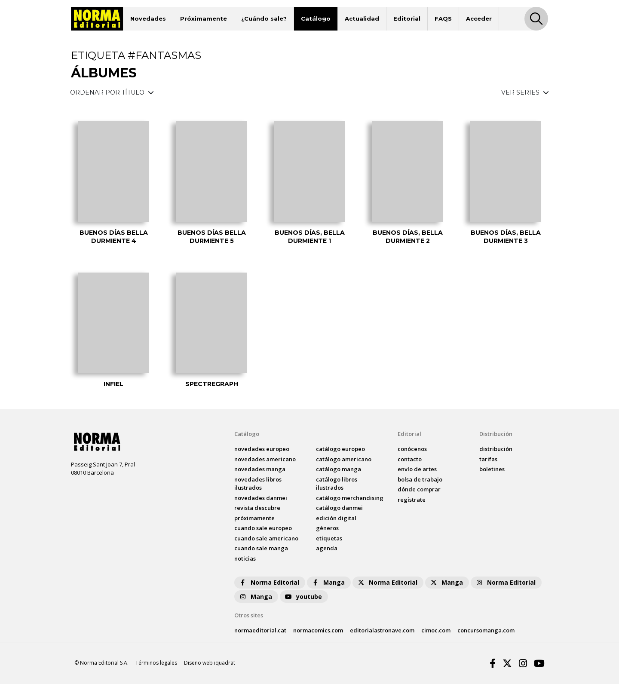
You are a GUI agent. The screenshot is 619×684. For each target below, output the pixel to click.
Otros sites (248, 615)
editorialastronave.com (382, 630)
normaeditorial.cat (260, 630)
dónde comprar (419, 489)
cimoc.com (435, 630)
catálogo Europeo (340, 449)
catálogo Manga (338, 469)
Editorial (406, 18)
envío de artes (417, 469)
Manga (328, 582)
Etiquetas (329, 538)
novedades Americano (265, 459)
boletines (492, 469)
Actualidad (362, 18)
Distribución (495, 434)
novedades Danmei (260, 498)
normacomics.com (318, 630)
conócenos (412, 449)
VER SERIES (525, 92)
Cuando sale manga (261, 548)
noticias (245, 558)
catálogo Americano (343, 459)
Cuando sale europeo (263, 528)
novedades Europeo (261, 449)
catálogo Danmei (339, 508)
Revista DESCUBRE (257, 508)
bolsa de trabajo (420, 479)
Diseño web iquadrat (209, 662)
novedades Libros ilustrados (258, 483)
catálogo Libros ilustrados (336, 483)
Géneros (327, 528)
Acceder (479, 18)
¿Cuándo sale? (264, 18)
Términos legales (156, 662)
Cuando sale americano (266, 538)
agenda (326, 548)
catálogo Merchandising (349, 498)
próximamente (254, 518)
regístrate (412, 499)
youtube (303, 596)
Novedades (148, 18)
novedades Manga (259, 469)
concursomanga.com (486, 630)
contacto (410, 459)
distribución (495, 449)
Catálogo (316, 18)
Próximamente (203, 18)
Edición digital (336, 518)
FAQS (443, 18)
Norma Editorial (269, 582)
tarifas (488, 459)
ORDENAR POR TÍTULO (112, 92)
